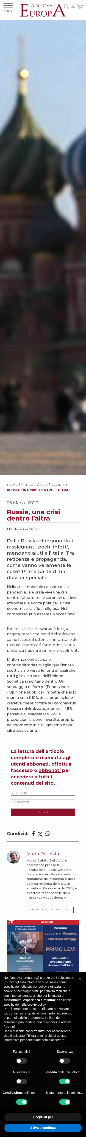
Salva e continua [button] (42, 1127)
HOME (12, 484)
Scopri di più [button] (43, 1117)
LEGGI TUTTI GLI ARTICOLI (50, 909)
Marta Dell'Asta (22, 528)
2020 (43, 484)
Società (58, 484)
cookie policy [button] (37, 1004)
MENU (8, 7)
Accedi (43, 812)
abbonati (50, 770)
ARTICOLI (28, 484)
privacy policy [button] (37, 986)
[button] (80, 979)
